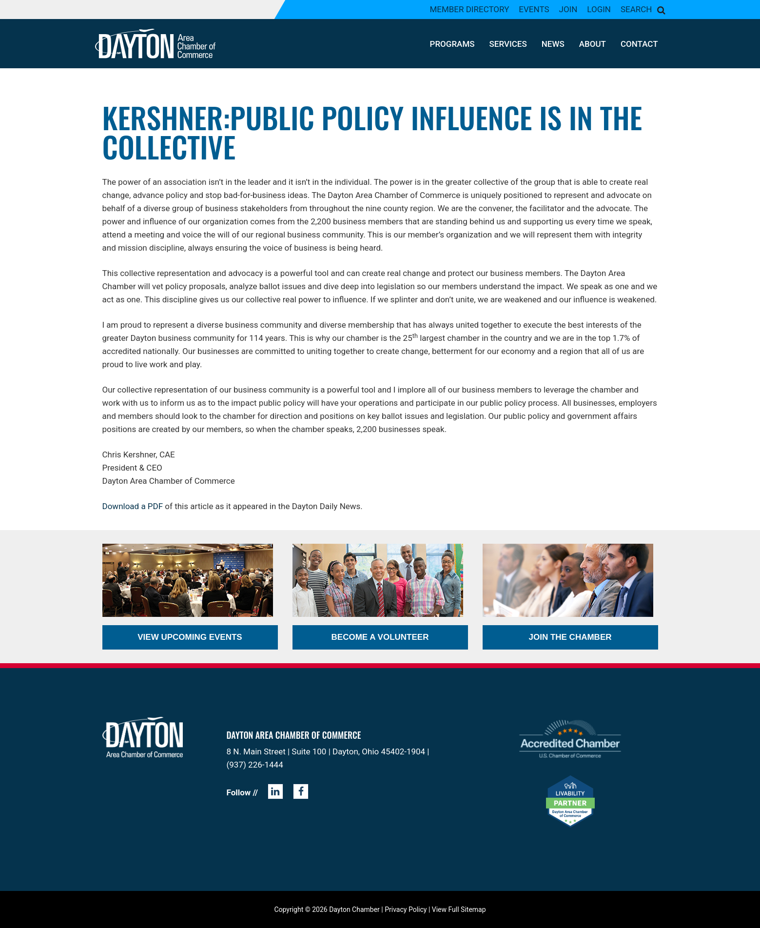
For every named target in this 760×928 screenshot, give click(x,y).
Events (534, 9)
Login (599, 9)
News (553, 44)
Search (636, 9)
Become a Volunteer (380, 637)
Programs (452, 44)
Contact (639, 44)
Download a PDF (132, 506)
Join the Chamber (569, 637)
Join (568, 9)
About (592, 44)
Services (508, 44)
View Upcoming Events (189, 637)
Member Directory (469, 9)
